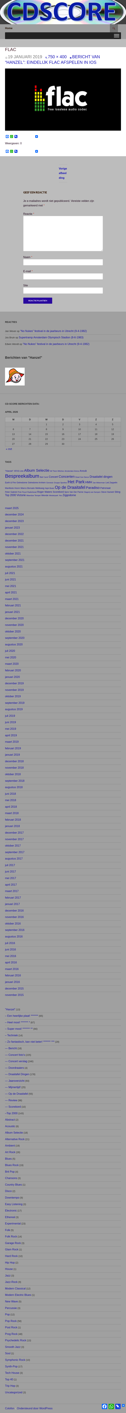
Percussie (11, 1308)
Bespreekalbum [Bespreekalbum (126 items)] (22, 476)
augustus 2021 (14, 566)
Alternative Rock (15, 1139)
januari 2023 (12, 527)
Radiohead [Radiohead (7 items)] (32, 492)
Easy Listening (13, 1204)
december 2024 (14, 514)
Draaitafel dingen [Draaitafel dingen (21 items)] (101, 476)
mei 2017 (10, 878)
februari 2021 (13, 605)
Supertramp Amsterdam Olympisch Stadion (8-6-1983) (51, 337)
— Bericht (11, 1048)
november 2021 (14, 547)
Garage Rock (13, 1243)
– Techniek (11, 1035)
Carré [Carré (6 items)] (46, 477)
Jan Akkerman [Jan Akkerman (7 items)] (99, 483)
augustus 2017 (14, 858)
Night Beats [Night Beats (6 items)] (49, 488)
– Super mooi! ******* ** (19, 1028)
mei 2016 (10, 956)
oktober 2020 (13, 631)
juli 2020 (10, 650)
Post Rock (11, 1327)
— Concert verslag (16, 1061)
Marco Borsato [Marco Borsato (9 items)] (28, 488)
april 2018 (11, 806)
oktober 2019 (13, 696)
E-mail (28, 271)
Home (8, 28)
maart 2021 (12, 599)
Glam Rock (11, 1249)
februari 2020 (13, 670)
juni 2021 (10, 579)
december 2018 (14, 761)
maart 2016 (12, 969)
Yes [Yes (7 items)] (60, 495)
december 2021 (14, 540)
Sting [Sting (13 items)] (117, 491)
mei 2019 (10, 728)
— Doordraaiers (14, 1067)
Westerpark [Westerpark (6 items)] (53, 495)
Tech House (12, 1372)
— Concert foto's (15, 1054)
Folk (7, 1230)
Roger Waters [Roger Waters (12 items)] (44, 492)
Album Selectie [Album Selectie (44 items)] (36, 470)
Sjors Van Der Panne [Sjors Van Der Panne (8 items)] (73, 492)
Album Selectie (14, 1132)
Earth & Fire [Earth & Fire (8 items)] (10, 482)
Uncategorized (13, 1392)
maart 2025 (12, 508)
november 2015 (14, 995)
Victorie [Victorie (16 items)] (21, 495)
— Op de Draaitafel (16, 1093)
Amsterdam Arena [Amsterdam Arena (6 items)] (72, 471)
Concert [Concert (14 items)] (53, 476)
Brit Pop (10, 1171)
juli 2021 (10, 573)
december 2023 (14, 521)
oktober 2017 (13, 845)
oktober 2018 (13, 774)
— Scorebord (13, 1106)
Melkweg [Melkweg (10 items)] (39, 488)
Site (25, 285)
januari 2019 (12, 754)
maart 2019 (12, 741)
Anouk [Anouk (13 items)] (83, 470)
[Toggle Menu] (116, 35)
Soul (7, 1353)
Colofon (9, 1408)
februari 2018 (13, 819)
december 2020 (14, 618)
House (9, 1269)
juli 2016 (10, 943)
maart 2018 (12, 813)
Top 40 (9, 1379)
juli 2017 (10, 865)
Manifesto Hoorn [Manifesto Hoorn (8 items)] (12, 488)
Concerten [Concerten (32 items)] (67, 476)
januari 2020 (12, 677)
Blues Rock (12, 1165)
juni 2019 (10, 722)
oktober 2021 (13, 553)
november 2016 (14, 917)
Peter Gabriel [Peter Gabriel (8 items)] (11, 492)
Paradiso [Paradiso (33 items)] (93, 488)
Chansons (11, 1178)
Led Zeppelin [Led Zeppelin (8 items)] (111, 482)
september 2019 (14, 702)
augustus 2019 (14, 709)
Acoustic (10, 1126)
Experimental (13, 1223)
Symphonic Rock (15, 1359)
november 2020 (14, 625)
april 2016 (11, 962)
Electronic (11, 1210)
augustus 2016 (14, 936)
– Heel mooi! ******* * (17, 1022)
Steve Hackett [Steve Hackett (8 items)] (107, 492)
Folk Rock (11, 1236)
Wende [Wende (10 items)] (44, 495)
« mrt (9, 449)
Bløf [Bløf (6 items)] (41, 477)
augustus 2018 (14, 787)
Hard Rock (11, 1256)
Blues (8, 1158)
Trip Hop (10, 1385)
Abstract (10, 1119)
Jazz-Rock (11, 1282)
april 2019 (11, 735)
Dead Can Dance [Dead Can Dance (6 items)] (82, 477)
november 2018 (14, 767)
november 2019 (14, 689)
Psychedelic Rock (15, 1340)
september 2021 (14, 560)
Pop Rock (11, 1321)
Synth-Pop (11, 1366)
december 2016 (14, 910)
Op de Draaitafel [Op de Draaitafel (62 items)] (70, 487)
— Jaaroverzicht (14, 1080)
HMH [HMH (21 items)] (88, 482)
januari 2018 (12, 826)
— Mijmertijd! (13, 1087)
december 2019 (14, 683)
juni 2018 (10, 793)
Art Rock (10, 1152)
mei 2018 (10, 800)
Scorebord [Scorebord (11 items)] (58, 492)
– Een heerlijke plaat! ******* (21, 1015)
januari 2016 (12, 982)
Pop (7, 1314)
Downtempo (12, 1197)
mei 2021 (10, 586)
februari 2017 (13, 897)
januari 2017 (12, 904)
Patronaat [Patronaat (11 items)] (105, 488)
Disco (8, 1191)
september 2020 (14, 637)
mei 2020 (10, 657)
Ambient (10, 1145)
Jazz (8, 1275)
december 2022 (14, 534)
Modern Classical (15, 1288)
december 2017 (14, 832)
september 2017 (14, 852)
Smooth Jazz (12, 1346)
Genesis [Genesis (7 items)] (49, 483)
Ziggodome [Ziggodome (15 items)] (69, 495)
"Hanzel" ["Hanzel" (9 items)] (9, 471)
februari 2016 (13, 975)
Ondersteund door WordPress (35, 1408)
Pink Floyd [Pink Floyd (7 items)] (22, 492)
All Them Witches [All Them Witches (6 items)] (57, 471)
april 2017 (11, 884)
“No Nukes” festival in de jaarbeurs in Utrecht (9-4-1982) (53, 331)
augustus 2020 (14, 644)
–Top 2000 (11, 1113)
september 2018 (14, 780)
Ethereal (10, 1217)
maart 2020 (12, 663)
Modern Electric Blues (18, 1294)
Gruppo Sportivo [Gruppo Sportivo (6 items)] (60, 483)
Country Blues (13, 1184)
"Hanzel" (10, 1009)
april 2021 (11, 592)
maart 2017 (12, 891)
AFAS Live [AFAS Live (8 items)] (18, 471)
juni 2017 (10, 871)
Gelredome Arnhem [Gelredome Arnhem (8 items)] (36, 482)
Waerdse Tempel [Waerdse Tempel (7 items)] (33, 495)
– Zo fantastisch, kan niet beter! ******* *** (29, 1041)
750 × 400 (57, 56)
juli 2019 (10, 715)
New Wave (11, 1301)
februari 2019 (13, 748)
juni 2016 (10, 949)
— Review (11, 1100)
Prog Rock (11, 1334)
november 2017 (14, 839)
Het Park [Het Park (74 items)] (76, 481)
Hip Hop (10, 1262)
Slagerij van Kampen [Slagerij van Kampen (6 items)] (92, 492)
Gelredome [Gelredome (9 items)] (22, 482)
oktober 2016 (13, 923)
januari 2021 (12, 612)
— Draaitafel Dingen (17, 1074)
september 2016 (14, 930)
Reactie (28, 213)
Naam (27, 257)
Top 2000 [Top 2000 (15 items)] (10, 495)
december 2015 (14, 988)
